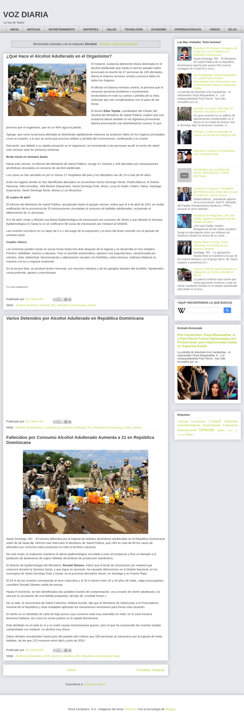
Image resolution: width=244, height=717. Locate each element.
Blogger (170, 709)
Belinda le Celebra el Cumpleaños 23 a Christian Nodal (214, 152)
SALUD (111, 29)
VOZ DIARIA (25, 14)
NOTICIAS (33, 29)
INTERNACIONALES (188, 29)
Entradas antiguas (150, 670)
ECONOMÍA (158, 29)
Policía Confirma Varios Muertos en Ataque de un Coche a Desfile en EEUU (215, 272)
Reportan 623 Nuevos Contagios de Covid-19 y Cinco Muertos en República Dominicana (215, 51)
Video (127, 427)
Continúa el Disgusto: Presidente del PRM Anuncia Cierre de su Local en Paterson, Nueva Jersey (216, 192)
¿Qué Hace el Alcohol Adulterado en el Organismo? (59, 56)
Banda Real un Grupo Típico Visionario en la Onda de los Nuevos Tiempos (211, 245)
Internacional (186, 430)
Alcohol (20, 305)
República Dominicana (71, 305)
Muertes (32, 305)
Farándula (230, 425)
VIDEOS (215, 29)
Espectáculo (212, 425)
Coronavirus (198, 421)
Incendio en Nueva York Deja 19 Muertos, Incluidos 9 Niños (213, 110)
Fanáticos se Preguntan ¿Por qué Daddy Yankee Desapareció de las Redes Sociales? (215, 219)
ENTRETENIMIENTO (62, 29)
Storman (130, 709)
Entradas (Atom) (95, 684)
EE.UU (232, 29)
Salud (92, 305)
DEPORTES (90, 29)
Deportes (231, 421)
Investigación (52, 427)
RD (53, 305)
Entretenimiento (189, 425)
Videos (137, 427)
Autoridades (34, 427)
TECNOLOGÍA (134, 29)
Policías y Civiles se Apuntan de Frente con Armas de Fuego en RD (215, 133)
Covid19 (215, 421)
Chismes (182, 421)
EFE (47, 656)
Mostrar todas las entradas (119, 44)
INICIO (14, 29)
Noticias (44, 305)
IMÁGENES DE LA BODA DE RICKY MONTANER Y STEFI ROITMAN (212, 173)
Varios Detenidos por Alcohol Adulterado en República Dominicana (75, 318)
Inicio (71, 670)
